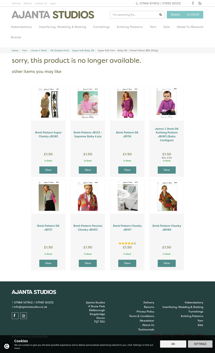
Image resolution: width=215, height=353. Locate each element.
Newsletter (147, 320)
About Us (148, 325)
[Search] (134, 14)
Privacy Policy (145, 311)
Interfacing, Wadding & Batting (182, 307)
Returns (149, 307)
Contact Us (41, 3)
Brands (16, 37)
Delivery (148, 302)
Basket (175, 14)
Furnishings (196, 311)
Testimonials (146, 329)
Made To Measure (190, 27)
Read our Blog (200, 3)
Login (53, 3)
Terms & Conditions (141, 316)
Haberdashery (194, 302)
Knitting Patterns (192, 316)
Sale (200, 325)
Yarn (200, 320)
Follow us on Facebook (193, 3)
